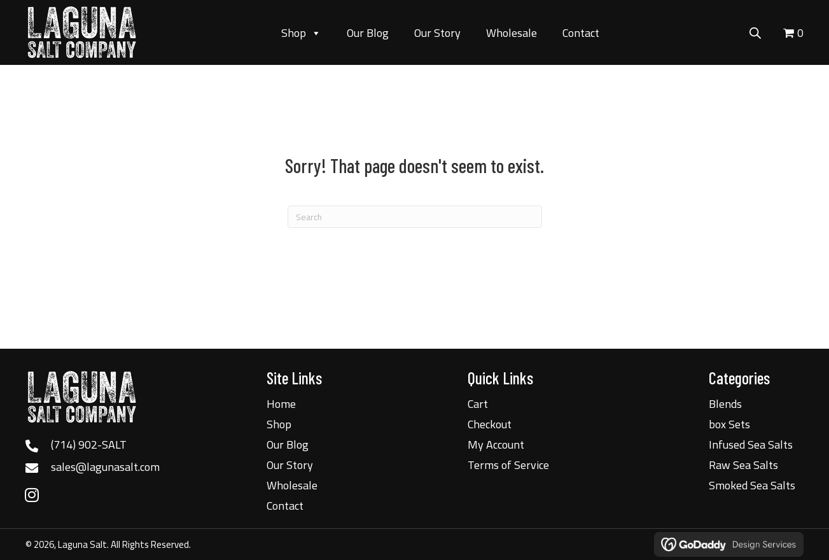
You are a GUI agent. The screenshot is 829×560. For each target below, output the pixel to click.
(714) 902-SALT (89, 444)
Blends (725, 404)
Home (281, 404)
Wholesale (511, 32)
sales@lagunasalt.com (105, 466)
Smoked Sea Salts (752, 485)
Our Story (437, 32)
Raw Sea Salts (743, 465)
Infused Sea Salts (751, 444)
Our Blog (368, 32)
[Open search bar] (755, 31)
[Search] (415, 217)
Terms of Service (508, 465)
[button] (32, 494)
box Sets (729, 424)
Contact (580, 32)
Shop (301, 33)
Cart (478, 404)
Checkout (490, 424)
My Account (496, 444)
